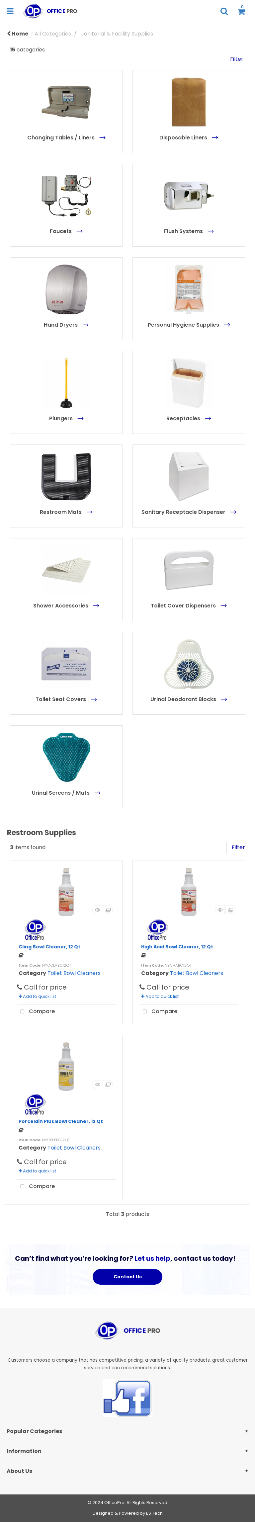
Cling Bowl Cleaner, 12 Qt (49, 946)
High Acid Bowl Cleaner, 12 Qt (177, 946)
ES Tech (154, 1513)
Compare (36, 1011)
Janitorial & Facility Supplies (117, 34)
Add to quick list (37, 996)
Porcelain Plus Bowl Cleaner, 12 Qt (61, 1121)
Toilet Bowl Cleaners (74, 973)
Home (17, 34)
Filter (236, 59)
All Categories (53, 34)
